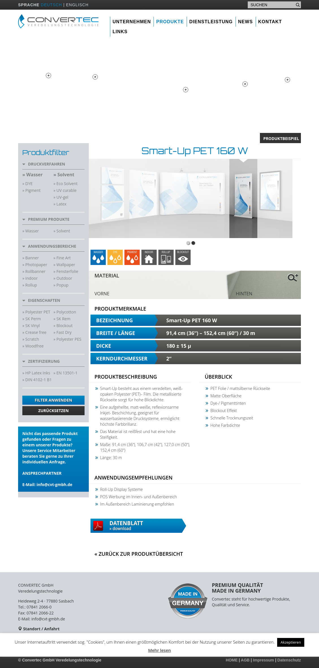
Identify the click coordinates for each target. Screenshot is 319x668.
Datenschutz (289, 660)
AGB (245, 660)
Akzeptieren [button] (291, 642)
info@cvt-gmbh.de (54, 484)
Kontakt (270, 21)
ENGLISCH (77, 5)
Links (120, 31)
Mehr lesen (159, 650)
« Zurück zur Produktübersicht (138, 553)
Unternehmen (132, 21)
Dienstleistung (211, 21)
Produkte (170, 21)
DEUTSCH (51, 5)
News (245, 21)
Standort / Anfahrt (41, 628)
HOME (232, 660)
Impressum (263, 660)
